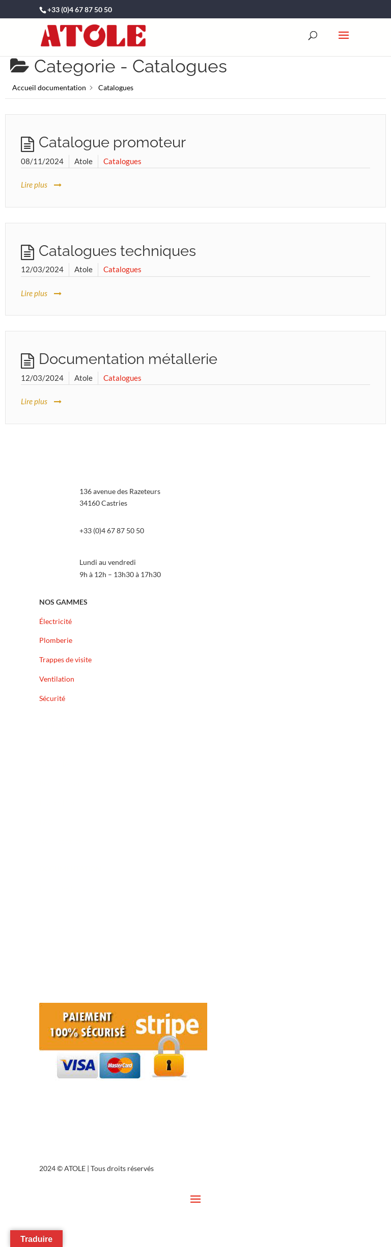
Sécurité (52, 698)
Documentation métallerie (128, 359)
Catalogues (122, 161)
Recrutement (59, 783)
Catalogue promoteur (112, 142)
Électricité (55, 621)
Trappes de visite (65, 659)
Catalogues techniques (117, 250)
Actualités (55, 764)
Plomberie (55, 640)
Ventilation (56, 678)
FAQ (46, 822)
